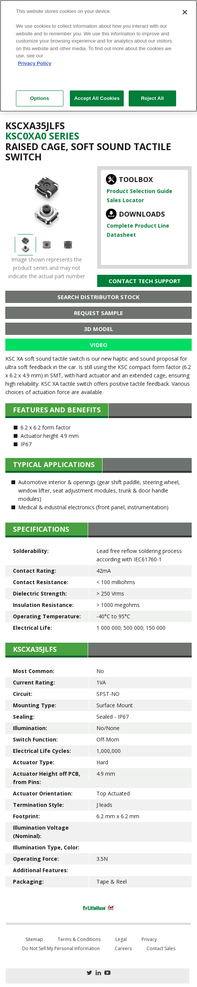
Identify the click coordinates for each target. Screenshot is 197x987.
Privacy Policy (34, 63)
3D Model (98, 329)
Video (98, 345)
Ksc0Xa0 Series (42, 135)
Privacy (149, 939)
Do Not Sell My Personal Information (61, 948)
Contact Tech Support (145, 281)
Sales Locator (125, 200)
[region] (98, 56)
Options (39, 98)
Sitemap (34, 939)
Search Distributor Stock (98, 297)
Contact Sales (161, 948)
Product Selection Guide (139, 191)
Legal (121, 939)
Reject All (152, 98)
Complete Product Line (138, 225)
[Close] (185, 12)
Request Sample (98, 313)
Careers (123, 948)
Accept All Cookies (97, 98)
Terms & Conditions (79, 939)
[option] (47, 201)
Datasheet (121, 234)
